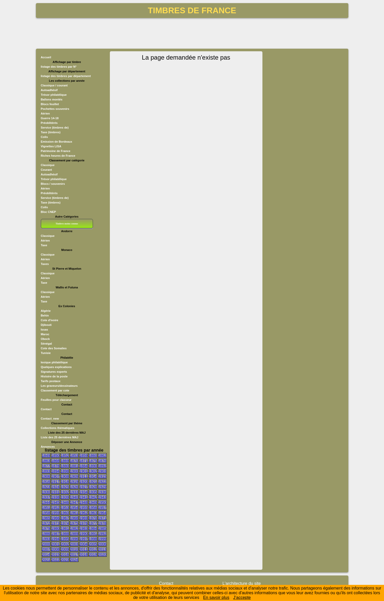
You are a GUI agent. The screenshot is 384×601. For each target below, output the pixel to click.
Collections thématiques (57, 427)
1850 (55, 455)
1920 (83, 481)
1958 (46, 513)
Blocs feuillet (50, 104)
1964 (102, 513)
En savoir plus (216, 597)
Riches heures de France (58, 155)
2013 (102, 549)
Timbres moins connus (66, 223)
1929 (102, 487)
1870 (74, 461)
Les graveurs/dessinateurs (59, 385)
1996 (74, 539)
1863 (46, 461)
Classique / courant (54, 85)
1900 (74, 471)
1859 (83, 455)
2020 (102, 554)
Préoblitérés (49, 122)
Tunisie (46, 353)
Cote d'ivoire (49, 320)
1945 (55, 502)
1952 (55, 507)
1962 (83, 513)
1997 (83, 539)
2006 (102, 544)
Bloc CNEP (48, 211)
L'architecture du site (241, 583)
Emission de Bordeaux (56, 141)
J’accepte (242, 597)
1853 (74, 455)
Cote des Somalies (54, 348)
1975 (74, 523)
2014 (46, 554)
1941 (83, 497)
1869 (65, 461)
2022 (55, 560)
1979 (46, 528)
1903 (102, 471)
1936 (102, 492)
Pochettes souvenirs (55, 108)
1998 (93, 539)
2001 (55, 544)
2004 (83, 544)
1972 (46, 523)
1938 (55, 497)
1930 (46, 492)
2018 (83, 554)
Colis (44, 136)
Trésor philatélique (54, 94)
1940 (74, 497)
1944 (46, 502)
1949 (93, 502)
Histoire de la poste (54, 376)
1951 (46, 507)
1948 (83, 502)
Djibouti (46, 324)
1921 (93, 481)
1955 (83, 507)
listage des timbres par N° (59, 66)
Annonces (48, 446)
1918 (65, 481)
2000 (46, 544)
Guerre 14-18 (50, 118)
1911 (83, 476)
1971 (102, 518)
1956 (93, 507)
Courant (46, 169)
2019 (93, 554)
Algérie (46, 310)
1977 (93, 523)
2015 (55, 554)
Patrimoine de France (56, 151)
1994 (55, 539)
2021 (46, 560)
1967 (65, 518)
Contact (46, 409)
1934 (83, 492)
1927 (83, 487)
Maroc (45, 334)
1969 (83, 518)
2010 (74, 549)
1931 (55, 492)
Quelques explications (56, 367)
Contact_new (50, 418)
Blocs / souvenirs (53, 183)
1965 (46, 518)
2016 (65, 554)
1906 (46, 476)
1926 (74, 487)
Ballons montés (51, 99)
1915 (102, 476)
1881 (74, 466)
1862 (102, 455)
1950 (102, 502)
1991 (93, 534)
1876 (102, 461)
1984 (93, 528)
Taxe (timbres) (51, 132)
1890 (93, 466)
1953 (65, 507)
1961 (74, 513)
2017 (74, 554)
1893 (46, 471)
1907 (55, 476)
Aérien (45, 113)
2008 (55, 549)
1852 (65, 455)
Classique (48, 165)
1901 (83, 471)
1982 (74, 528)
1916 (46, 481)
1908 (65, 476)
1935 (93, 492)
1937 (46, 497)
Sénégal (46, 343)
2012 (93, 549)
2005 (93, 544)
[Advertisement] (192, 33)
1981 (65, 528)
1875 (93, 461)
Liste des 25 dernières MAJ (59, 437)
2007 (46, 549)
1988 (65, 534)
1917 (55, 481)
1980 (55, 528)
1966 (55, 518)
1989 (74, 534)
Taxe (44, 245)
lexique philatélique (54, 362)
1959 (55, 513)
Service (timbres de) (55, 127)
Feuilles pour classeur (56, 399)
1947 (74, 502)
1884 (83, 466)
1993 (46, 539)
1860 (93, 455)
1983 (83, 528)
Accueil (46, 57)
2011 (83, 549)
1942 (93, 497)
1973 (55, 523)
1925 (65, 487)
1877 (46, 466)
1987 (55, 534)
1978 (102, 523)
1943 (102, 497)
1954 (74, 507)
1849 (46, 455)
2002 (65, 544)
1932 (65, 492)
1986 (46, 534)
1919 (74, 481)
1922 (102, 481)
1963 (93, 513)
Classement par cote (55, 390)
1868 (55, 461)
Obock (45, 338)
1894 (55, 471)
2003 (74, 544)
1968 (74, 518)
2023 (65, 560)
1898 (65, 471)
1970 (93, 518)
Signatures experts (54, 371)
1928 (93, 487)
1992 (102, 534)
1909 (74, 476)
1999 (102, 539)
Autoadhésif (49, 90)
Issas (44, 329)
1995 (65, 539)
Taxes (45, 263)
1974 (65, 523)
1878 (55, 466)
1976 (83, 523)
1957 (102, 507)
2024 (74, 560)
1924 (55, 487)
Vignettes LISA (51, 146)
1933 (74, 492)
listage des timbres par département (66, 76)
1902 (93, 471)
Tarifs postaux (51, 381)
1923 (46, 487)
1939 (65, 497)
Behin (45, 315)
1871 (83, 461)
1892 (102, 466)
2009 (65, 549)
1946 (65, 502)
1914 (93, 476)
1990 (83, 534)
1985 (102, 528)
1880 (65, 466)
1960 (65, 513)
